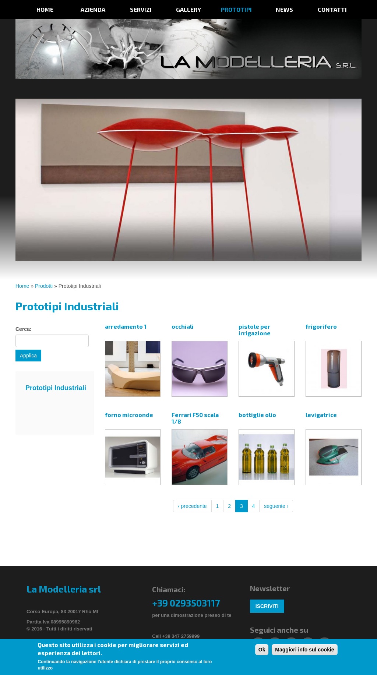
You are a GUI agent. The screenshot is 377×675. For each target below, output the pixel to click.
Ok (261, 650)
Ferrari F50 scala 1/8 (195, 418)
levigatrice (321, 414)
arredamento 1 (126, 326)
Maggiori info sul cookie (304, 650)
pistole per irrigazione (255, 329)
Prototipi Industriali (55, 388)
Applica (28, 355)
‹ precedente (192, 506)
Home (44, 9)
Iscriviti (267, 606)
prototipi (236, 9)
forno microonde (129, 414)
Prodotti (44, 286)
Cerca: (23, 329)
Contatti (332, 9)
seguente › (276, 506)
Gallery (188, 9)
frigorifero (321, 326)
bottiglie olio (257, 414)
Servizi (141, 9)
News (284, 9)
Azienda (93, 9)
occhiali (183, 326)
